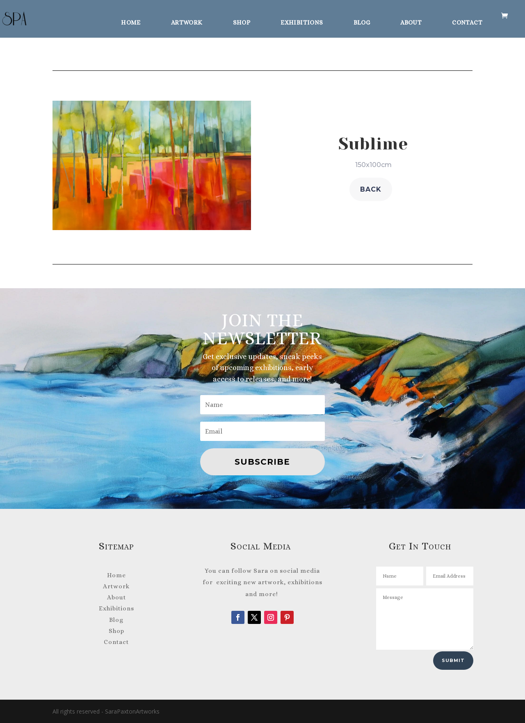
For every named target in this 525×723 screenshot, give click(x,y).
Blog (362, 19)
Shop (242, 19)
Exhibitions (302, 19)
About (411, 19)
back (370, 189)
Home (131, 19)
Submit (453, 660)
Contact (467, 19)
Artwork (187, 19)
